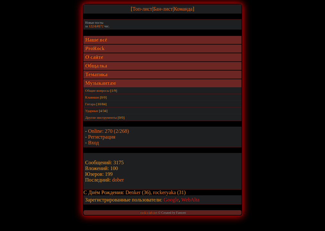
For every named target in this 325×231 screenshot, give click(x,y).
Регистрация (101, 137)
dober (118, 180)
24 (94, 26)
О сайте (94, 57)
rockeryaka (165, 192)
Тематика (96, 74)
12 (90, 26)
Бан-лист (163, 9)
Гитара (90, 104)
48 (98, 26)
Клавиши (92, 97)
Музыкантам (100, 83)
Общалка (96, 65)
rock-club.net (148, 212)
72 (101, 26)
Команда (183, 9)
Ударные (91, 111)
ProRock (94, 48)
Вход (93, 142)
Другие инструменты (101, 117)
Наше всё (96, 39)
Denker (134, 192)
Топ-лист (142, 9)
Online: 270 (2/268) (108, 131)
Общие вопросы (97, 90)
